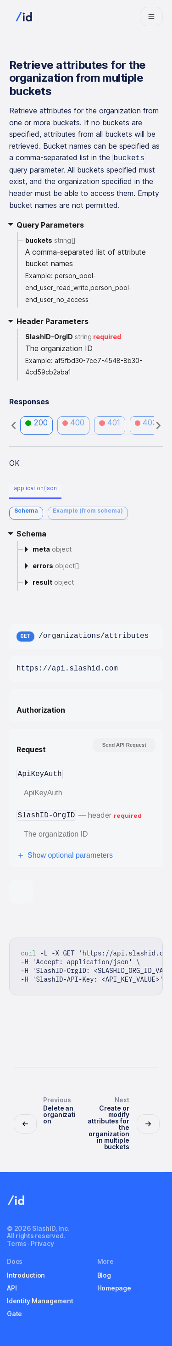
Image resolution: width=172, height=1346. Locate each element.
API (12, 1288)
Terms (17, 1243)
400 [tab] (73, 422)
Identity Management (40, 1301)
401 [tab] (109, 422)
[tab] (26, 513)
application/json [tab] (35, 488)
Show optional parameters (65, 855)
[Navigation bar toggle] (151, 16)
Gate (14, 1314)
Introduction (26, 1275)
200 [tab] (36, 422)
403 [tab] (146, 422)
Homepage (114, 1288)
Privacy (42, 1243)
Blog (104, 1275)
